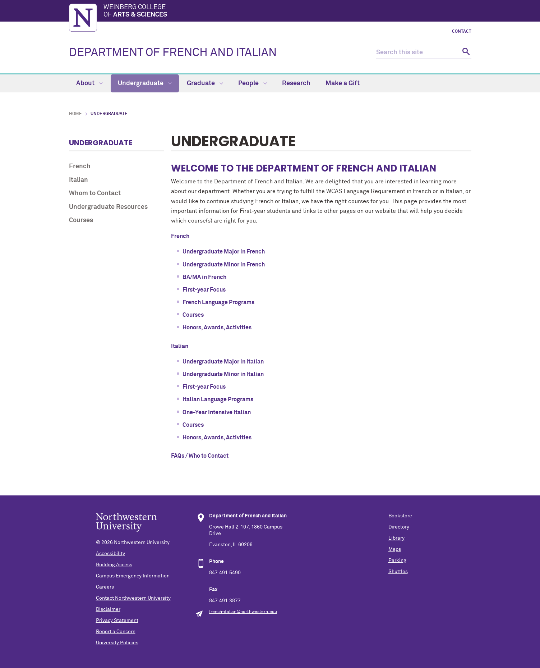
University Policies (117, 642)
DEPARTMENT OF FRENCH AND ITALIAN (173, 53)
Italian (78, 180)
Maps (394, 549)
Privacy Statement (117, 620)
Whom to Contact (95, 193)
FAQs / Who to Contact (200, 456)
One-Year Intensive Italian (217, 412)
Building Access (114, 564)
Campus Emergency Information (133, 575)
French (80, 166)
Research (296, 83)
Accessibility (110, 553)
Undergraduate (145, 83)
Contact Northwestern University (133, 598)
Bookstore (400, 515)
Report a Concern (115, 631)
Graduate (205, 83)
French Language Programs (218, 302)
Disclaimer (108, 609)
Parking (397, 560)
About (89, 83)
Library (396, 538)
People (252, 83)
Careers (105, 587)
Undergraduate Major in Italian (224, 362)
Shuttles (398, 571)
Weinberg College (287, 11)
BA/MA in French (204, 277)
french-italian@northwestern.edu (243, 612)
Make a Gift (343, 83)
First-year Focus (204, 290)
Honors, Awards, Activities (217, 327)
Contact (461, 31)
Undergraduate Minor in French (224, 264)
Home (75, 114)
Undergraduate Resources (108, 207)
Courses (81, 220)
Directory (398, 527)
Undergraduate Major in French (224, 252)
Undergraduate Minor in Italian (223, 374)
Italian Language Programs (218, 399)
